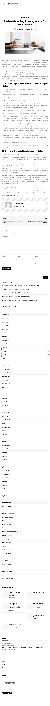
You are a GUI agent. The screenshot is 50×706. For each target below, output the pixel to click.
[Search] (47, 10)
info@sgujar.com (18, 206)
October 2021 (5, 477)
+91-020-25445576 (10, 684)
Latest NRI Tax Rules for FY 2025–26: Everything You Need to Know (39, 615)
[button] (25, 10)
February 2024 (5, 409)
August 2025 (5, 344)
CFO (3, 520)
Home (3, 657)
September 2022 (6, 452)
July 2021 (4, 488)
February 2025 (5, 365)
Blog (2, 667)
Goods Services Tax (7, 549)
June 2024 (4, 394)
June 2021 (4, 492)
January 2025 (5, 369)
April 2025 (4, 358)
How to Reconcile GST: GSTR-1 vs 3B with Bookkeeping (16, 296)
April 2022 (4, 467)
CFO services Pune (6, 524)
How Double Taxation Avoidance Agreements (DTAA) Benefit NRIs (38, 605)
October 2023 (5, 423)
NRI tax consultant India (12, 195)
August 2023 (5, 430)
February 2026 (5, 322)
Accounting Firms (6, 506)
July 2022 (4, 459)
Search (3, 275)
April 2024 (4, 401)
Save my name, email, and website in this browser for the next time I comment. (23, 263)
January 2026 (5, 325)
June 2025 (4, 351)
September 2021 (6, 481)
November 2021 (6, 474)
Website (35, 256)
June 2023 (4, 438)
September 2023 (6, 427)
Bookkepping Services (7, 517)
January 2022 (5, 470)
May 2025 (4, 354)
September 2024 (6, 383)
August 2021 (5, 485)
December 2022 (6, 441)
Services (4, 568)
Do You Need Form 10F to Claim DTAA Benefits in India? (16, 293)
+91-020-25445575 (10, 682)
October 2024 (5, 380)
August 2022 (5, 456)
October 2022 (5, 449)
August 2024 (5, 387)
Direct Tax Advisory (7, 542)
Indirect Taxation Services (8, 557)
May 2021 (4, 496)
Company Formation (7, 535)
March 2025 (5, 362)
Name (4, 256)
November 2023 (6, 420)
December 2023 (6, 416)
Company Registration (7, 539)
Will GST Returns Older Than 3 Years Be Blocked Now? (15, 289)
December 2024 (6, 373)
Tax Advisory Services (7, 578)
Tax (2, 575)
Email (19, 256)
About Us (3, 661)
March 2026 (5, 318)
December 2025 (6, 329)
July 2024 (4, 391)
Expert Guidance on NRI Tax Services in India (15, 625)
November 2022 (6, 445)
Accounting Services (7, 510)
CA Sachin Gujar (20, 29)
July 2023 (4, 434)
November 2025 (6, 333)
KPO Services (5, 560)
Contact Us (4, 670)
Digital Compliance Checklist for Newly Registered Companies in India (20, 300)
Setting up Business (7, 571)
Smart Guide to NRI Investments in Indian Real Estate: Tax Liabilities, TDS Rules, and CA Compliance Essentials (15, 606)
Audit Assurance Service (8, 513)
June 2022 (4, 463)
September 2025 (6, 340)
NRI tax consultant (25, 17)
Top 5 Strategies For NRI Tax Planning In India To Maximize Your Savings (20, 285)
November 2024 (6, 376)
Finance (4, 546)
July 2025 (4, 347)
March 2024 (5, 405)
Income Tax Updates (7, 553)
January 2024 (5, 412)
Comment (5, 236)
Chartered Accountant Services (10, 531)
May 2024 (4, 398)
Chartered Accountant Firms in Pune (11, 528)
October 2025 (5, 336)
